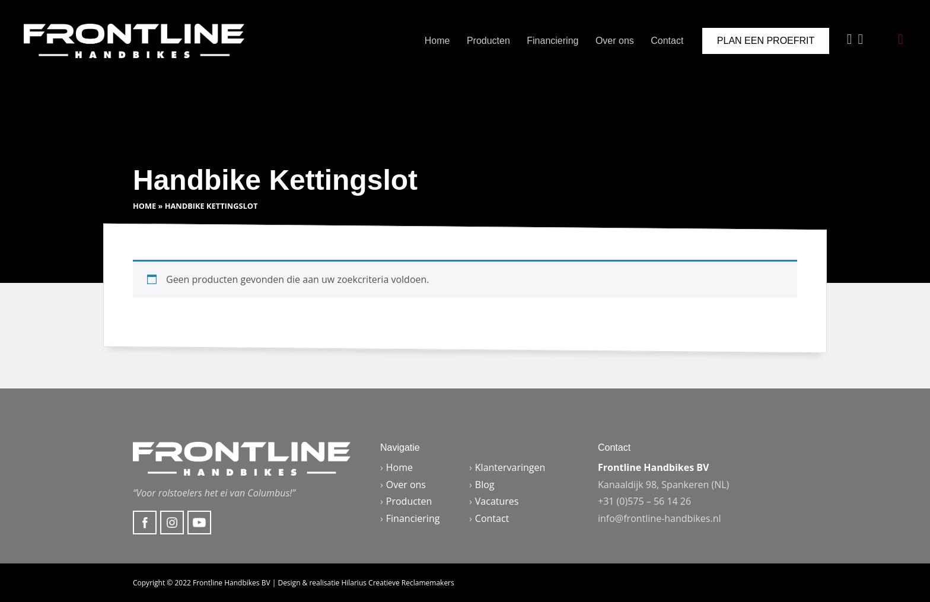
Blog (485, 484)
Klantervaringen (510, 467)
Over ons (614, 41)
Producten (488, 41)
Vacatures (497, 501)
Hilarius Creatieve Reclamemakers (397, 583)
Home (437, 41)
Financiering (552, 41)
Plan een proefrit (765, 41)
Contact (667, 41)
